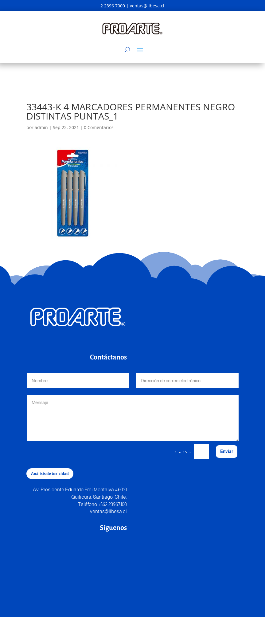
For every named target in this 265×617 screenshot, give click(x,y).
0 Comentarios (99, 127)
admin (41, 127)
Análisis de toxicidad (50, 473)
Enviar (226, 451)
